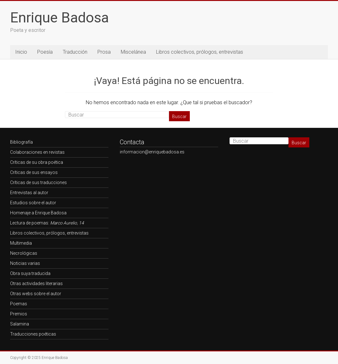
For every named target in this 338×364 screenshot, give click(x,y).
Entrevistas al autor (29, 192)
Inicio (21, 52)
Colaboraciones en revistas (37, 152)
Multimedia (21, 243)
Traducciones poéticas (33, 334)
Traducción (75, 52)
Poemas (18, 303)
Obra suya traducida (30, 273)
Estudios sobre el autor (33, 202)
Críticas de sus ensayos (34, 172)
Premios (18, 313)
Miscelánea (133, 52)
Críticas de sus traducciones (38, 182)
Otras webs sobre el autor (35, 293)
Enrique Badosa (59, 17)
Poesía (45, 52)
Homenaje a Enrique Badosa (38, 212)
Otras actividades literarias (36, 283)
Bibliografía (21, 142)
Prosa (104, 52)
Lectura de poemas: (47, 222)
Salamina (19, 323)
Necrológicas (23, 253)
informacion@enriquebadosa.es (152, 151)
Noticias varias (25, 263)
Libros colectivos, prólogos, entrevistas (199, 52)
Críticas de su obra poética (36, 162)
